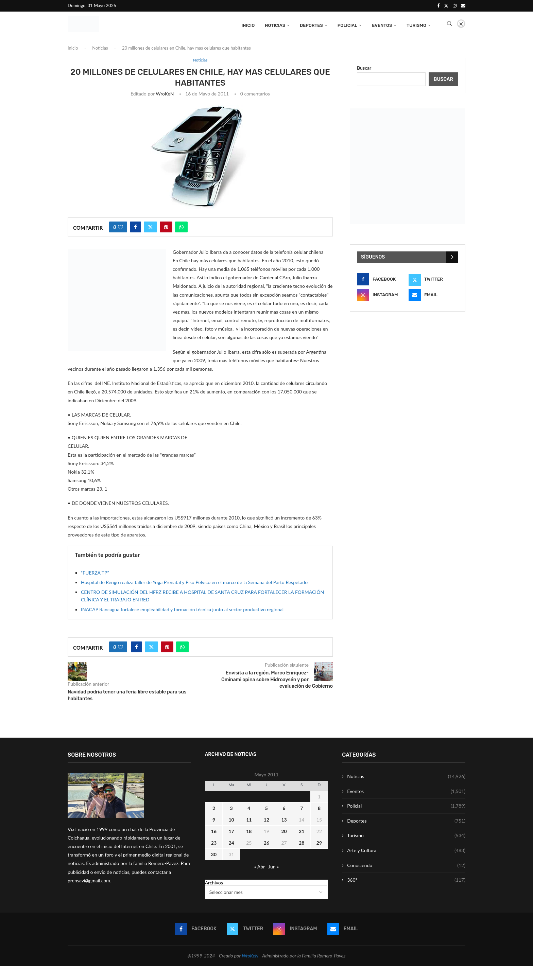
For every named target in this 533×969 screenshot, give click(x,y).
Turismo (416, 24)
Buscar (364, 71)
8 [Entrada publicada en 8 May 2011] (319, 811)
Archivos (214, 885)
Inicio (248, 24)
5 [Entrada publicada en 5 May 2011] (266, 811)
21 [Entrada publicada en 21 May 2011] (301, 834)
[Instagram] (455, 5)
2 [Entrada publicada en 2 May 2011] (213, 811)
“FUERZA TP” (95, 576)
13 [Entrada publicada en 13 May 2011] (284, 823)
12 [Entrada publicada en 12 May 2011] (266, 823)
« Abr (259, 870)
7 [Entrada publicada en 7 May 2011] (301, 811)
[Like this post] (120, 230)
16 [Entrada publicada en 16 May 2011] (214, 834)
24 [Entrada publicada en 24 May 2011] (231, 846)
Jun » (273, 870)
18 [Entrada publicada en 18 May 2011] (249, 834)
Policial (347, 24)
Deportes (311, 24)
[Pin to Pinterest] (166, 230)
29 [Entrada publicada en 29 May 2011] (319, 846)
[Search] (449, 24)
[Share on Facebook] (135, 230)
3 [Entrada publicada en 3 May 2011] (231, 811)
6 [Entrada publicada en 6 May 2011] (284, 811)
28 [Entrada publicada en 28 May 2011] (301, 846)
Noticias (275, 24)
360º (406, 883)
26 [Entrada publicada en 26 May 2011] (266, 846)
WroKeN (165, 97)
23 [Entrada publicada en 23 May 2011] (214, 846)
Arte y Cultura (406, 853)
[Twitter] (446, 5)
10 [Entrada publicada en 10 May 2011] (231, 823)
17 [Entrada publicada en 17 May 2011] (231, 834)
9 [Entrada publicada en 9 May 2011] (213, 823)
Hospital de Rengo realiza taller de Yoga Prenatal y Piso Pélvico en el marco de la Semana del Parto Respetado (194, 585)
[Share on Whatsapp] (181, 230)
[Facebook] (438, 5)
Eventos (382, 24)
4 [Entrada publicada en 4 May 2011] (248, 811)
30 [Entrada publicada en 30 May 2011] (214, 857)
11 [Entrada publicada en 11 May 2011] (249, 823)
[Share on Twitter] (150, 230)
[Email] (463, 5)
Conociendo (406, 868)
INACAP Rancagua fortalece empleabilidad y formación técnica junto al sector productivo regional (182, 612)
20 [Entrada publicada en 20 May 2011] (284, 834)
